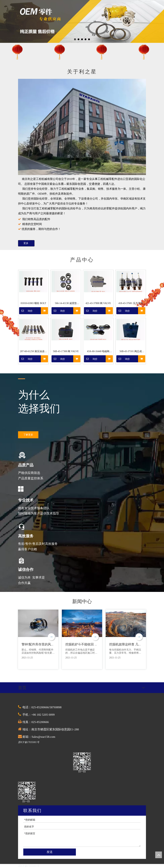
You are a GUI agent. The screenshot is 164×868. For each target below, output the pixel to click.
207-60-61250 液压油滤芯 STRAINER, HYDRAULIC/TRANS (33, 352)
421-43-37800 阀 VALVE (98, 303)
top (158, 855)
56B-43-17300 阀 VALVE (66, 351)
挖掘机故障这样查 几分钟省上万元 (133, 644)
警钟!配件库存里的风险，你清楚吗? (46, 644)
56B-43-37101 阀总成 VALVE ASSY (130, 352)
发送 (50, 852)
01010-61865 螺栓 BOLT (33, 303)
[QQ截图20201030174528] (82, 761)
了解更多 (28, 434)
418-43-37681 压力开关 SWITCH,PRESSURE (130, 303)
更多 (26, 243)
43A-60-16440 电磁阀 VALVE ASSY (98, 352)
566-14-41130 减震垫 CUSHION (66, 303)
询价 (26, 310)
